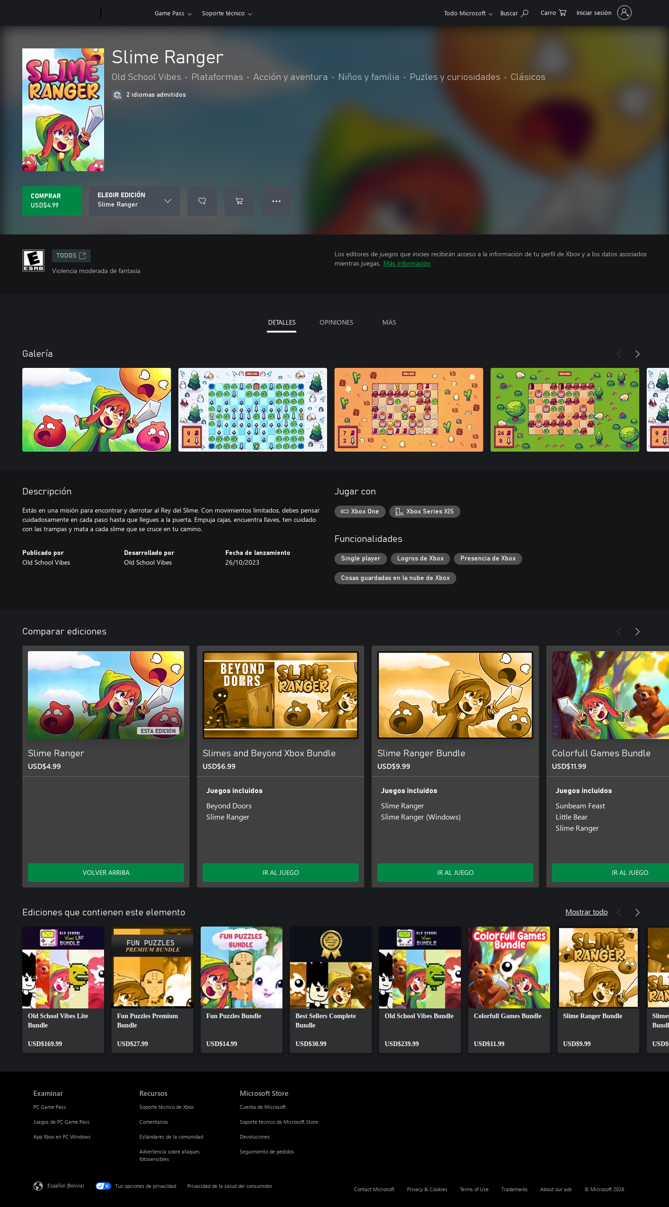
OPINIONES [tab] (336, 322)
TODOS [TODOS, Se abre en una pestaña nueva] (71, 256)
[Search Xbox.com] (514, 11)
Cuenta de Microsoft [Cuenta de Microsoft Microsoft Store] (263, 1107)
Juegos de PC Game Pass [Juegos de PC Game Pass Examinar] (61, 1122)
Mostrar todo (586, 911)
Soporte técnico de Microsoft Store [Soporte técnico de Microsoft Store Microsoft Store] (279, 1122)
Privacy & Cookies (427, 1189)
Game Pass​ (169, 13)
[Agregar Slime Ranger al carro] (239, 201)
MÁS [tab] (389, 322)
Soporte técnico (223, 13)
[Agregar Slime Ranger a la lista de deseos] (202, 201)
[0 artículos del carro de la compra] (553, 12)
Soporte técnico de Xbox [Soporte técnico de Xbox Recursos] (166, 1107)
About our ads (556, 1189)
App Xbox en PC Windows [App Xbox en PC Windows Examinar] (62, 1137)
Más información (407, 263)
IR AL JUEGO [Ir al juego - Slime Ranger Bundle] (455, 872)
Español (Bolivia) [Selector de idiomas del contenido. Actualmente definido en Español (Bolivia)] (65, 1185)
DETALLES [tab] (281, 322)
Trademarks (514, 1189)
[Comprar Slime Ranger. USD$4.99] (52, 201)
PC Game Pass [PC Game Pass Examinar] (49, 1107)
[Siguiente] (637, 353)
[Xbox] (126, 13)
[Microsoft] (65, 13)
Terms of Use (474, 1189)
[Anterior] (619, 353)
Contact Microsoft (374, 1189)
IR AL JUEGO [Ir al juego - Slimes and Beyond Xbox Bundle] (280, 872)
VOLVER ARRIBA (106, 872)
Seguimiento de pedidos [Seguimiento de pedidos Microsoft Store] (267, 1151)
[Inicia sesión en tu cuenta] (603, 12)
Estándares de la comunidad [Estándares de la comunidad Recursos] (171, 1137)
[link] (63, 990)
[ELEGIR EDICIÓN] (134, 201)
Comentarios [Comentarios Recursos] (153, 1122)
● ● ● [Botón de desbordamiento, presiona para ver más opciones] (276, 200)
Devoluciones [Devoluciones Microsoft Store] (255, 1137)
